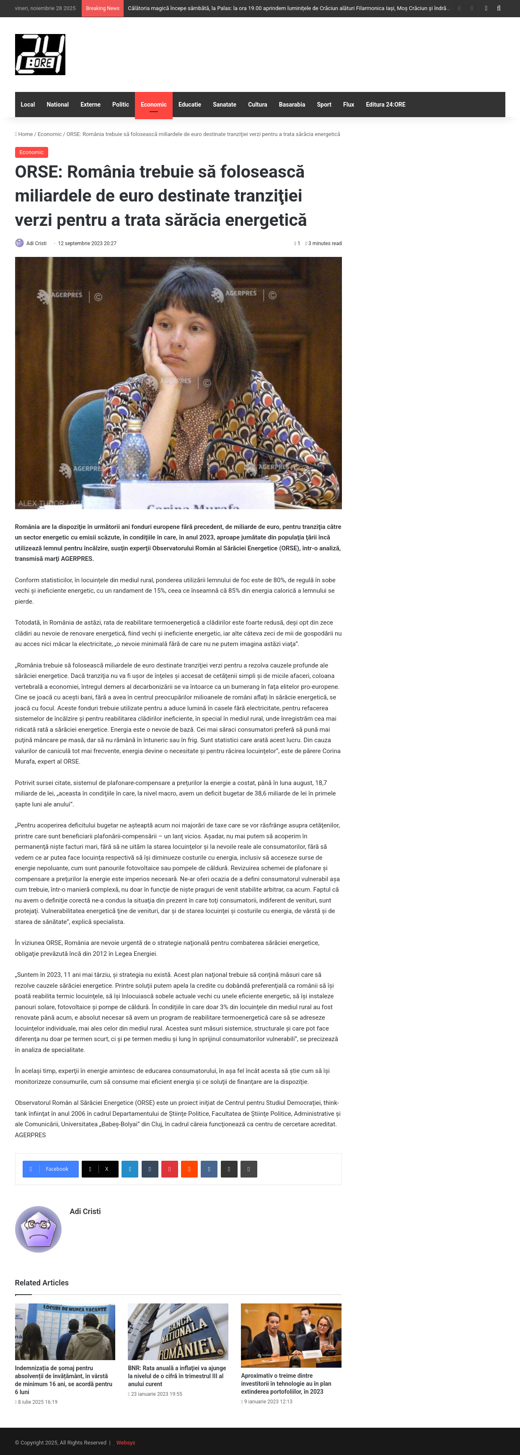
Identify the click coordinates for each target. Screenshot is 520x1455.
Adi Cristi (40, 243)
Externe (90, 104)
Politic (120, 104)
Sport (324, 104)
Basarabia (292, 104)
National (58, 104)
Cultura (257, 104)
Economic (154, 104)
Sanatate (224, 104)
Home (24, 134)
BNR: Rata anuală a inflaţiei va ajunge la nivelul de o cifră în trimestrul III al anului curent (177, 1373)
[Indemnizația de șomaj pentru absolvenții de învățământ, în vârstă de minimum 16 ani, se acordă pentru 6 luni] (65, 1329)
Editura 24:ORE (385, 104)
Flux (348, 104)
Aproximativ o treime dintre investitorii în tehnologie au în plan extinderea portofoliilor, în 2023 (286, 1380)
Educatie (190, 104)
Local (28, 104)
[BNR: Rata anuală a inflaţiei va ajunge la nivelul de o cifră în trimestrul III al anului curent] (178, 1329)
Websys (125, 1440)
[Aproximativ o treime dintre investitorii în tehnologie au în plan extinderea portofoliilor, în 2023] (291, 1333)
